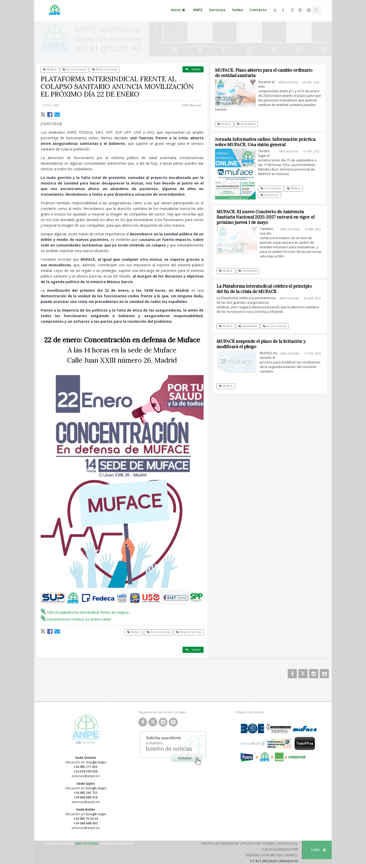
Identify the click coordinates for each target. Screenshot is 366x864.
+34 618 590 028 (85, 771)
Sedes (237, 9)
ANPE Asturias (87, 843)
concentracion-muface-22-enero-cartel (76, 619)
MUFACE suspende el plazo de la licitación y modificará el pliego (263, 343)
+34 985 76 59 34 (85, 818)
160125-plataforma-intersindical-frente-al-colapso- (85, 612)
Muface (50, 69)
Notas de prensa (104, 69)
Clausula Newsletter (280, 849)
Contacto (258, 9)
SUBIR (318, 849)
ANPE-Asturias (288, 82)
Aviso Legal (288, 843)
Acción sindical (74, 69)
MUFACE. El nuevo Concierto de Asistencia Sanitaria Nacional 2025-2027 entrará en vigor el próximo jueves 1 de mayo (268, 217)
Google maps (96, 762)
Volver (193, 69)
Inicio (178, 9)
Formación (270, 195)
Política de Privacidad (220, 843)
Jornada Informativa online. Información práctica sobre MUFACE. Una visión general (265, 141)
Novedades (246, 124)
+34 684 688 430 (85, 823)
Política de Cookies (258, 843)
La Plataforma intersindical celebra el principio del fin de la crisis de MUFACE (266, 288)
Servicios (217, 9)
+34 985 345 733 (85, 792)
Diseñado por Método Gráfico (272, 855)
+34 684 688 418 (85, 797)
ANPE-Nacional (191, 105)
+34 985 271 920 (85, 766)
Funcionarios (271, 188)
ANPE (198, 9)
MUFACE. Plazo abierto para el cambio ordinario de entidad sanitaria (263, 72)
